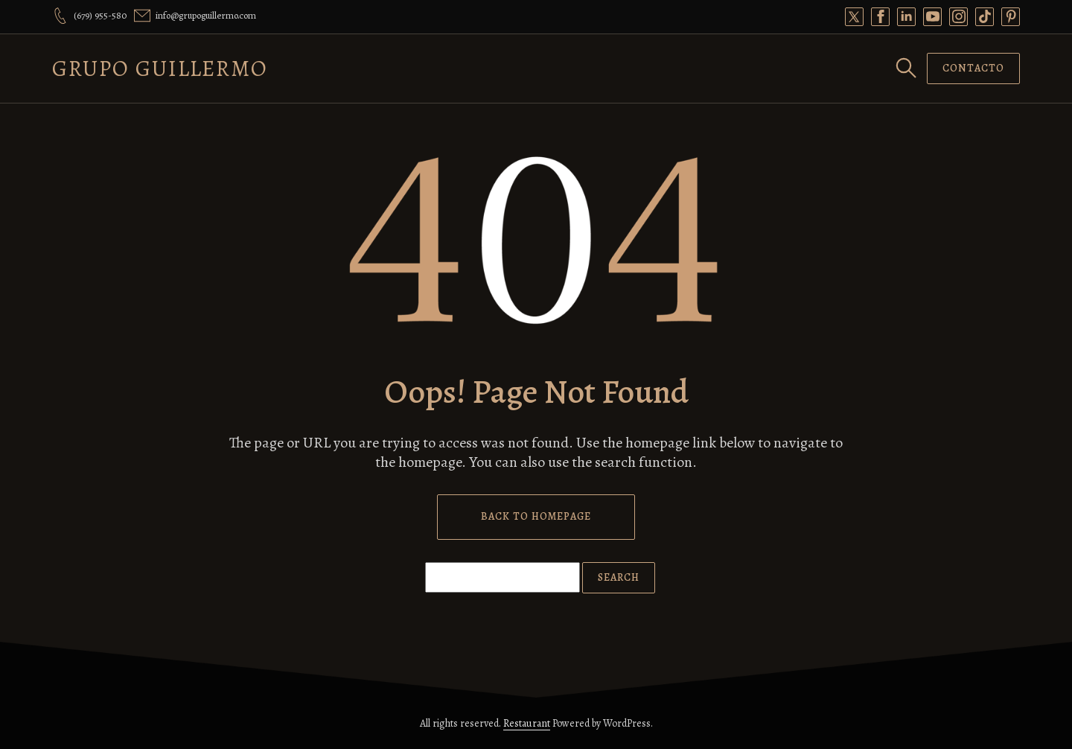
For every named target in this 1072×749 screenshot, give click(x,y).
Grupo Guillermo (160, 68)
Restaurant (526, 723)
